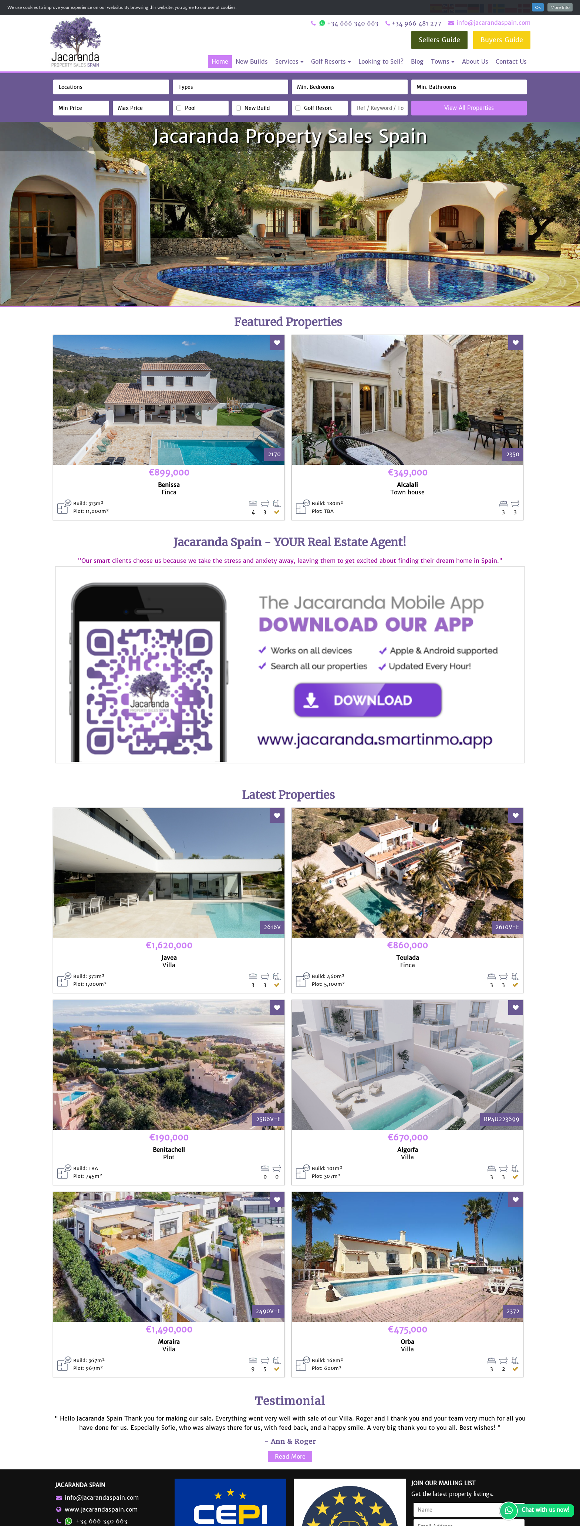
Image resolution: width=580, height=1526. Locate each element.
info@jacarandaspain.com (488, 22)
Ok (538, 7)
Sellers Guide (439, 40)
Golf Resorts (331, 61)
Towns (443, 61)
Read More (290, 1358)
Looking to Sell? (381, 61)
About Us (475, 61)
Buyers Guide (501, 40)
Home (220, 61)
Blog (417, 61)
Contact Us (511, 61)
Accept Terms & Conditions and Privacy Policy (456, 1461)
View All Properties (469, 107)
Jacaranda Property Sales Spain (290, 136)
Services (289, 61)
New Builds (252, 61)
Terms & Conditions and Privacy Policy (454, 1515)
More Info (560, 7)
